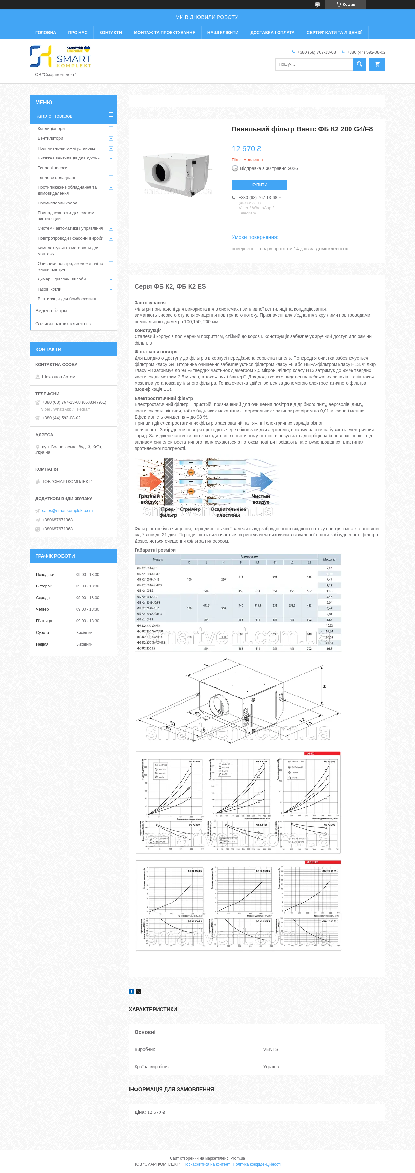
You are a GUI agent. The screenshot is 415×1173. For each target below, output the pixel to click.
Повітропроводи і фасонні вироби (70, 238)
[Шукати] (359, 64)
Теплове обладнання (58, 177)
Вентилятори (50, 138)
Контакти (111, 32)
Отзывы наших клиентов (63, 323)
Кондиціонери (51, 128)
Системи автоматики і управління (70, 228)
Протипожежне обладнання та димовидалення (67, 190)
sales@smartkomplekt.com (67, 510)
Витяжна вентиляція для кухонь (69, 158)
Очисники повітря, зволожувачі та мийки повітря (70, 266)
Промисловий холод (57, 203)
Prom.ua (238, 1158)
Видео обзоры (51, 310)
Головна (45, 32)
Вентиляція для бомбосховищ (67, 298)
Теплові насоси (52, 167)
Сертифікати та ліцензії (334, 32)
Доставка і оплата (272, 32)
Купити (259, 185)
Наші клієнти (223, 32)
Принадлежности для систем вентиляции (66, 215)
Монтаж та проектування (164, 32)
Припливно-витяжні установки (67, 148)
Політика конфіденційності (257, 1164)
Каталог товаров (54, 116)
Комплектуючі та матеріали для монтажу (68, 251)
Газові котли (49, 289)
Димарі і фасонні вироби (62, 279)
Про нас (77, 32)
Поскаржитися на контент (207, 1164)
